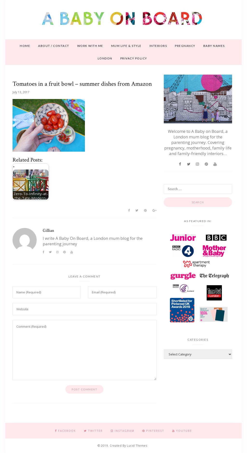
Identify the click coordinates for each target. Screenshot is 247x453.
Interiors (158, 46)
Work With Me (90, 46)
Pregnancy (185, 46)
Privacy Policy (133, 58)
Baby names (214, 46)
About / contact (53, 46)
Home (25, 46)
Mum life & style (126, 46)
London (105, 58)
